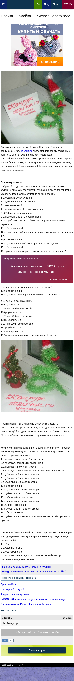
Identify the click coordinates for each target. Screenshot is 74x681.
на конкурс (26, 151)
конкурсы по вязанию (14, 571)
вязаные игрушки (41, 567)
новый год (32, 571)
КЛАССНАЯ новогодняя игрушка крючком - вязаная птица (33, 599)
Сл (38, 4)
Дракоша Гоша (9, 584)
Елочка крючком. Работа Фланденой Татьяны (26, 604)
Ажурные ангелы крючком (15, 594)
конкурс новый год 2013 (53, 571)
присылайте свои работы (16, 567)
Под (46, 4)
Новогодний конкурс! (12, 589)
